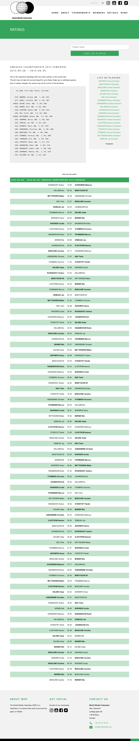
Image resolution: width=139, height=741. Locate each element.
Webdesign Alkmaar (20, 737)
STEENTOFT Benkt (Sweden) (109, 123)
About (65, 13)
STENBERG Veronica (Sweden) (109, 126)
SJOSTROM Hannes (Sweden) (109, 116)
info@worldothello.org (100, 721)
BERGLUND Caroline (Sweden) (109, 81)
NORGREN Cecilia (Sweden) (109, 107)
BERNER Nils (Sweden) (109, 84)
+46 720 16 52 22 (98, 717)
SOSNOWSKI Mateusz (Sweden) (109, 120)
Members (99, 13)
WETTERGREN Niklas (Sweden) (109, 129)
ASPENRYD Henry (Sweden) (109, 75)
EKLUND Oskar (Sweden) (109, 88)
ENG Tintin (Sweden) (109, 91)
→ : (48, 173)
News (124, 13)
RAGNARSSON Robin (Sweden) (109, 110)
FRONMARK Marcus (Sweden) (109, 94)
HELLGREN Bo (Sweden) (109, 100)
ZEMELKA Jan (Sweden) (109, 133)
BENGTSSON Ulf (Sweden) (109, 78)
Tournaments (81, 13)
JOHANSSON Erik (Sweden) (109, 104)
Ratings (112, 13)
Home (55, 13)
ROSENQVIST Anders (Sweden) (109, 113)
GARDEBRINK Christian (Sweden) (109, 97)
